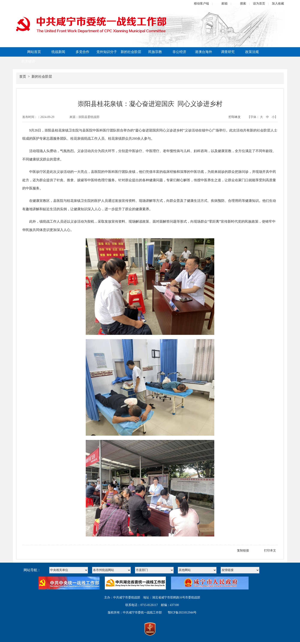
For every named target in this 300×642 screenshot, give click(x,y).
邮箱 (225, 3)
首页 (22, 76)
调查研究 (228, 52)
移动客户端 (201, 3)
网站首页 (34, 52)
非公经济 (179, 52)
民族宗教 (155, 52)
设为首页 (259, 3)
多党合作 (82, 52)
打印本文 (235, 117)
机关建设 (28, 61)
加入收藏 (278, 3)
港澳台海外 (203, 52)
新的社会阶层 (131, 52)
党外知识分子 (106, 52)
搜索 (243, 3)
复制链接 (243, 550)
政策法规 (252, 52)
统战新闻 (58, 52)
